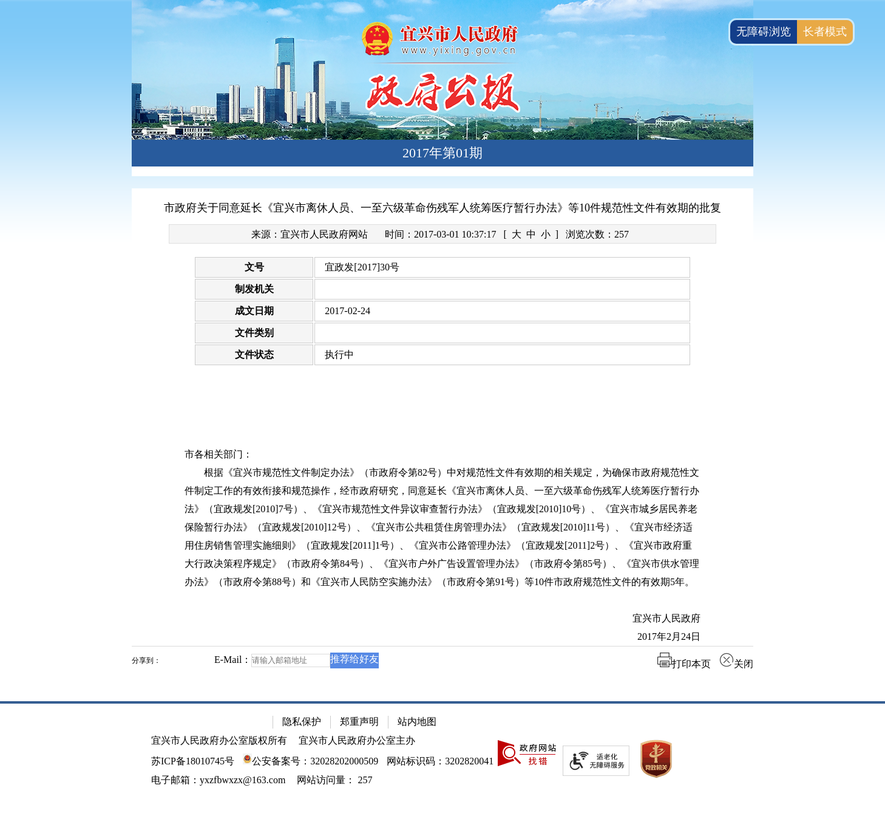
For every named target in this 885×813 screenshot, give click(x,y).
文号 (254, 267)
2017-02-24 (347, 311)
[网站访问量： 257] (334, 780)
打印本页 (684, 664)
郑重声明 (359, 721)
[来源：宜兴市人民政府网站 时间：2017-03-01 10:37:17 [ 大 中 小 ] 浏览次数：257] (442, 234)
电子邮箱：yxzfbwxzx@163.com (218, 780)
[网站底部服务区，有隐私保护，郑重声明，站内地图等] (442, 757)
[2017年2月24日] (442, 637)
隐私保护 (301, 721)
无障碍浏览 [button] (763, 32)
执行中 (339, 354)
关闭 (736, 664)
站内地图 (417, 721)
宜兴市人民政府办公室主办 (357, 740)
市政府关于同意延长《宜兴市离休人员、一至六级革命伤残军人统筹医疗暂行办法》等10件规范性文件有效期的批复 (442, 208)
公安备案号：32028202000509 (310, 761)
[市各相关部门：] (442, 454)
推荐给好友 (354, 659)
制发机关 (254, 289)
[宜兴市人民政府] (442, 618)
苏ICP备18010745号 (192, 761)
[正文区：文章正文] (442, 437)
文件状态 (254, 354)
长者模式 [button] (825, 32)
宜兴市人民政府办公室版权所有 (219, 740)
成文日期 (254, 311)
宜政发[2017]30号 (362, 267)
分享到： (146, 660)
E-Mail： (232, 659)
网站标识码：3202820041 (440, 761)
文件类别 (254, 333)
